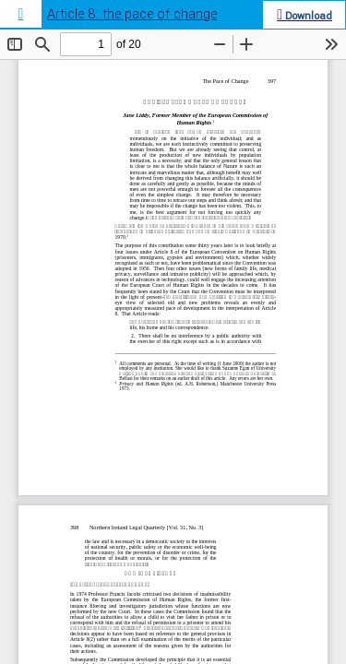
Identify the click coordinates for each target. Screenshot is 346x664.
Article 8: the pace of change (132, 14)
